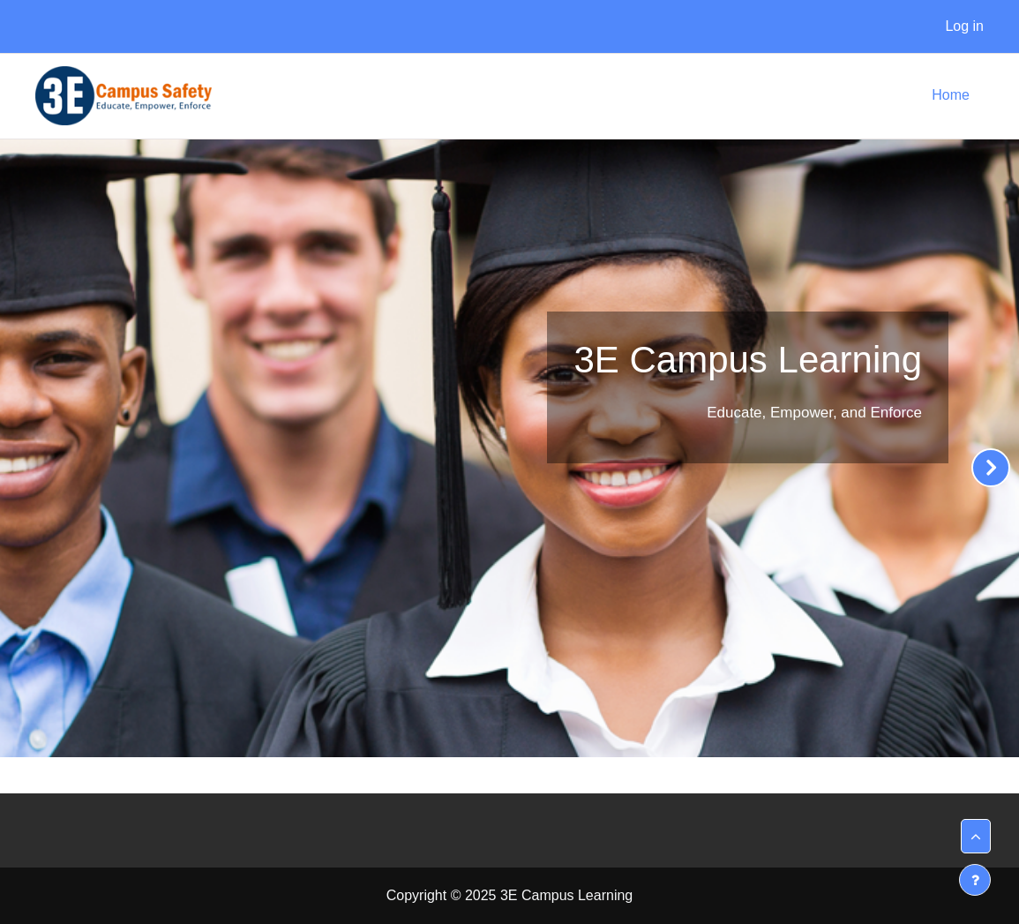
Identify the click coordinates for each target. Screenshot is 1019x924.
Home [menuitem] (951, 94)
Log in (964, 26)
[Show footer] (975, 880)
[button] (976, 836)
